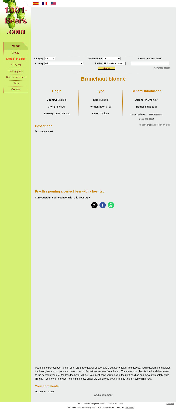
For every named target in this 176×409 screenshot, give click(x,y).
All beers (16, 64)
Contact (15, 89)
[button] (94, 205)
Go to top (170, 404)
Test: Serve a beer (16, 77)
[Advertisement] (103, 31)
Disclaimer (130, 407)
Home (15, 52)
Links (16, 83)
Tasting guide (15, 71)
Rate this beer (146, 119)
